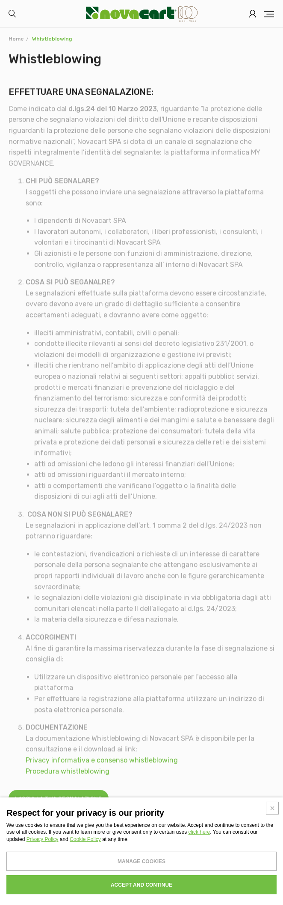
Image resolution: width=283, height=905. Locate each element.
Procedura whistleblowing (67, 775)
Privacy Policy (43, 839)
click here (199, 832)
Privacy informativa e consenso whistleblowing (102, 764)
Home (16, 39)
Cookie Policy (85, 839)
